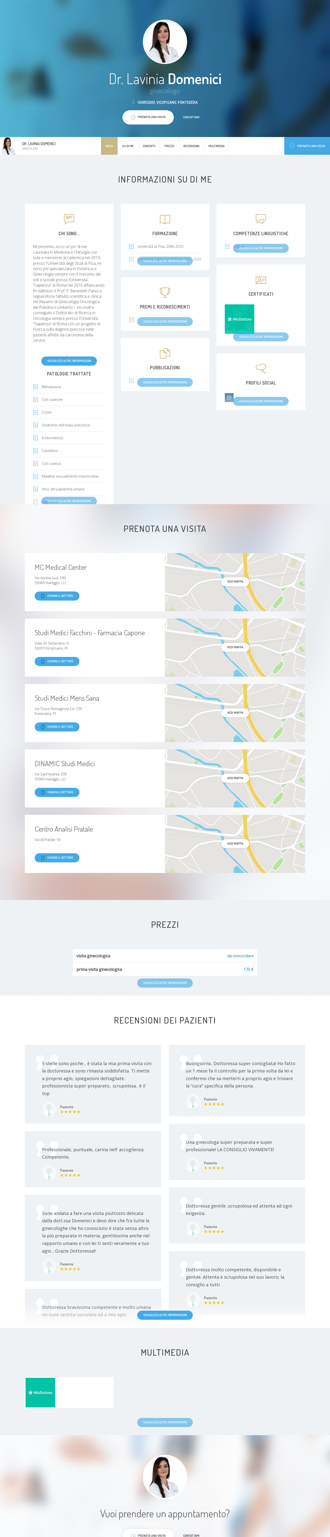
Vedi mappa (235, 581)
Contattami (191, 117)
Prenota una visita (307, 145)
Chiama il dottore (57, 596)
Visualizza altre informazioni (69, 361)
